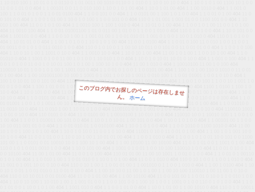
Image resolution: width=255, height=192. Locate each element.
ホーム (137, 97)
